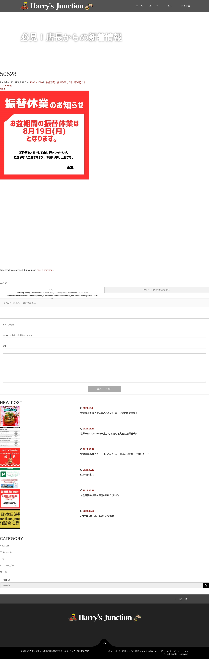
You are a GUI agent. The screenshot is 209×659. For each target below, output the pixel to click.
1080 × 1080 (36, 82)
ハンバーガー (7, 565)
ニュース (154, 6)
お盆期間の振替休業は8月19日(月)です (66, 82)
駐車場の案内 (87, 474)
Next (4, 89)
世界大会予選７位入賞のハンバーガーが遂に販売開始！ (109, 413)
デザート (4, 559)
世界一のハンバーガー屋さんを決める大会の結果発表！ (109, 433)
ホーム (139, 6)
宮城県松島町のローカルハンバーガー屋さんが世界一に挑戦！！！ (114, 454)
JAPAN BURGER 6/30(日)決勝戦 (97, 516)
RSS (186, 598)
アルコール (6, 552)
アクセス (185, 6)
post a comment (45, 270)
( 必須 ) (8, 325)
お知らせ (4, 545)
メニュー (169, 6)
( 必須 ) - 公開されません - (17, 335)
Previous (6, 85)
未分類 (3, 572)
